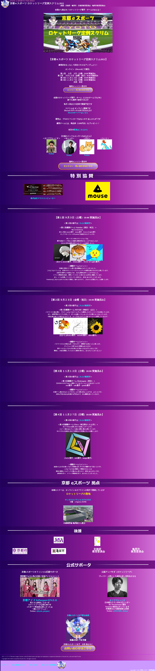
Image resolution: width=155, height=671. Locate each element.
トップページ (4, 665)
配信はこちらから (81, 130)
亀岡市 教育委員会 (137, 550)
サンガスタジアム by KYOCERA (78, 500)
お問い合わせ (33, 665)
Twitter (51, 154)
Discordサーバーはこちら (78, 113)
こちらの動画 (83, 223)
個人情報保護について (18, 665)
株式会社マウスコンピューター (43, 198)
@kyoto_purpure (43, 611)
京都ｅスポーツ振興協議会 (49, 665)
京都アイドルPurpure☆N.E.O (40, 600)
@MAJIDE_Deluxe (120, 611)
